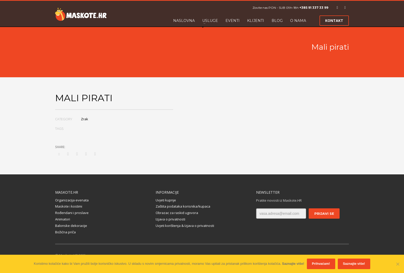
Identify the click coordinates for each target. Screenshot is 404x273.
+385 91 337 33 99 (313, 8)
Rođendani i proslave (72, 212)
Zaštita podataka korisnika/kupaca (183, 206)
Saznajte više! (293, 264)
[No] (397, 264)
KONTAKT (334, 20)
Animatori (62, 219)
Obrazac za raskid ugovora (177, 212)
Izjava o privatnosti (170, 219)
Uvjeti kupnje (166, 200)
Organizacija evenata (72, 200)
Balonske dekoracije (71, 225)
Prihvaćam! (321, 264)
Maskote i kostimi (68, 206)
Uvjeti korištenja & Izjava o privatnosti (185, 225)
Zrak (84, 119)
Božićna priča (65, 232)
